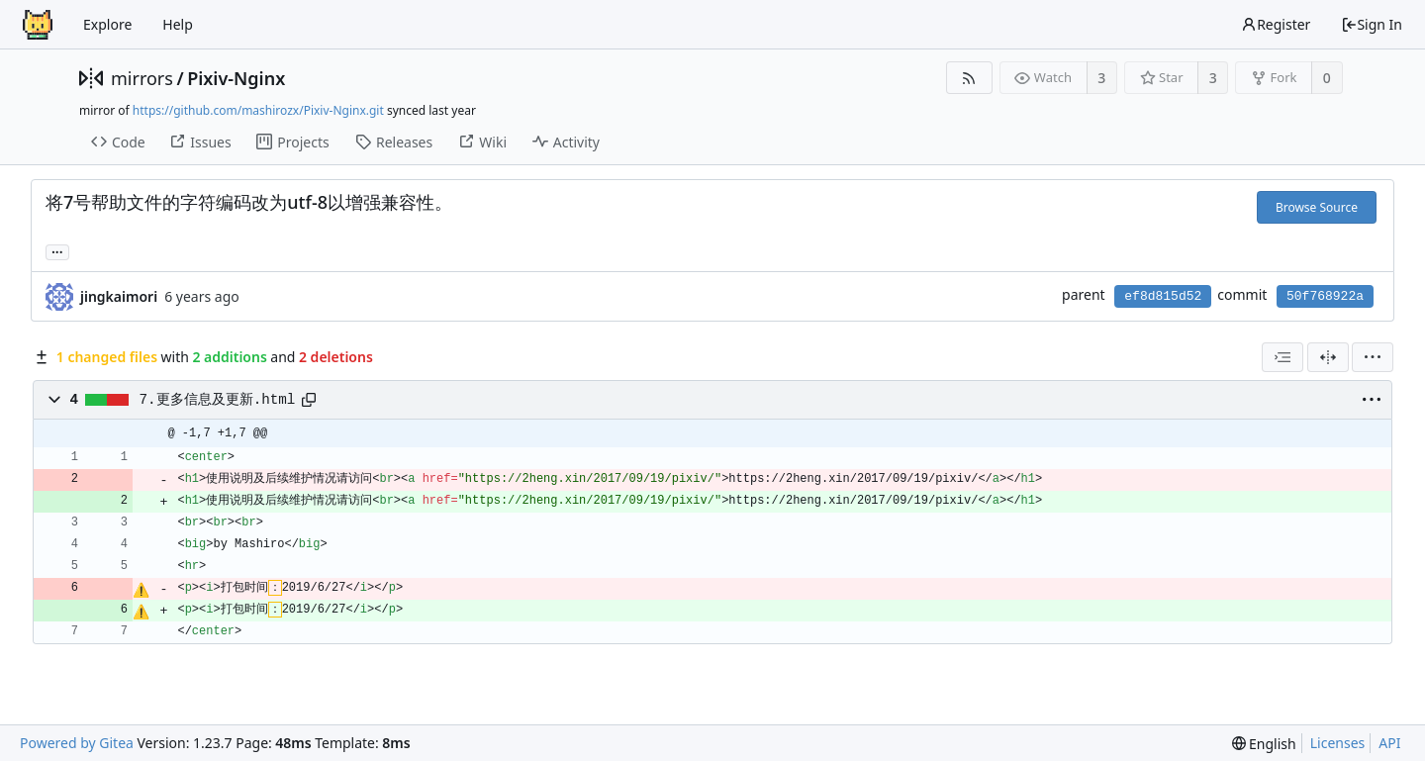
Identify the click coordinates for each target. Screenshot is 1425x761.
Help (177, 24)
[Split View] (1328, 357)
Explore (107, 24)
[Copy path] (309, 400)
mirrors (142, 78)
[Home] (37, 25)
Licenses (1338, 742)
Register (1275, 24)
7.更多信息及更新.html (218, 400)
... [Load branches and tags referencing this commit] (57, 250)
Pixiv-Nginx (236, 78)
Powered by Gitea (77, 742)
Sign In (1371, 24)
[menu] (1372, 357)
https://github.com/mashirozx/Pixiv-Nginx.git (258, 110)
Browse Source (1317, 207)
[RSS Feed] (969, 77)
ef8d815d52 (1162, 296)
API (1389, 742)
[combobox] (1282, 357)
